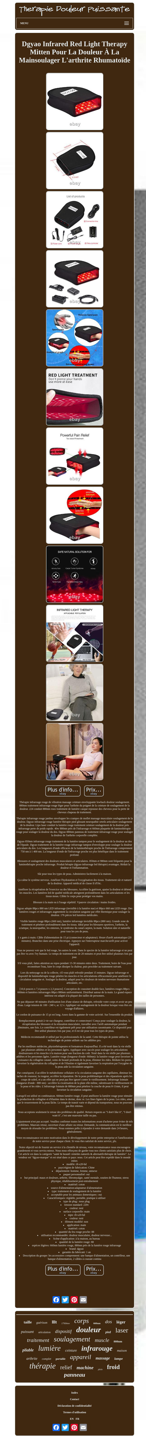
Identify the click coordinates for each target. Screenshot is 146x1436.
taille (28, 1322)
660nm (97, 1323)
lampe (118, 1358)
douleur (88, 1329)
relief (66, 1367)
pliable (28, 1350)
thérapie (42, 1366)
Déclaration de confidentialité (75, 1405)
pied (108, 1332)
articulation (44, 1332)
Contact (74, 1399)
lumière (49, 1348)
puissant (27, 1332)
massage (103, 1358)
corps (81, 1320)
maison (122, 1350)
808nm (118, 1341)
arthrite (31, 1358)
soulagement (72, 1339)
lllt (54, 1322)
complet (46, 1358)
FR (77, 1418)
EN (72, 1418)
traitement (38, 1340)
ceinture (71, 1350)
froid (113, 1367)
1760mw (65, 1323)
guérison (41, 1322)
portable (60, 1358)
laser (121, 1330)
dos (108, 1321)
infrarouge (97, 1348)
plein (100, 1369)
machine (85, 1367)
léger (120, 1322)
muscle (102, 1340)
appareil (80, 1356)
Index (74, 1392)
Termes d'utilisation (74, 1412)
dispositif (63, 1331)
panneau (74, 1374)
